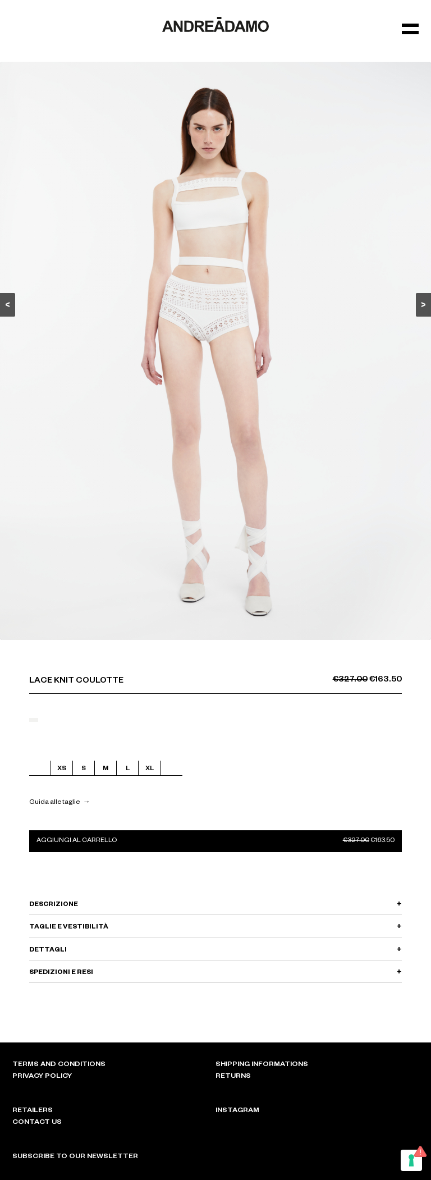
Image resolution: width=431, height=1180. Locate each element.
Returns (233, 1077)
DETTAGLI (48, 950)
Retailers (32, 1111)
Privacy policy (42, 1077)
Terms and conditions (59, 1065)
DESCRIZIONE (53, 905)
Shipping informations (262, 1065)
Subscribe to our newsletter (75, 1157)
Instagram (237, 1111)
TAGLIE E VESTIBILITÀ (68, 927)
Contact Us (37, 1123)
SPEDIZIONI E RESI (61, 973)
